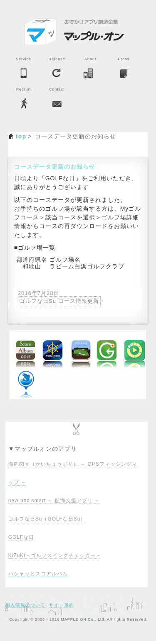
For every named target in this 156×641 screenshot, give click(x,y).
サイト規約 (61, 604)
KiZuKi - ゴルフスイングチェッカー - (54, 555)
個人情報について (25, 604)
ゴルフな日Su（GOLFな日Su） (47, 519)
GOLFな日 (21, 537)
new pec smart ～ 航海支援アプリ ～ (54, 500)
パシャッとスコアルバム (38, 574)
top (21, 136)
